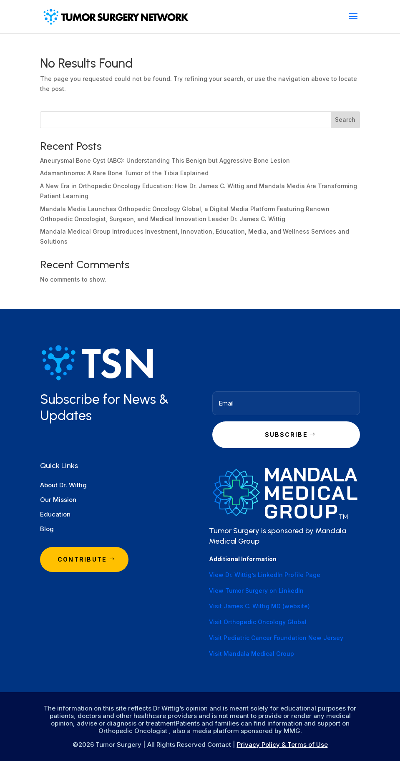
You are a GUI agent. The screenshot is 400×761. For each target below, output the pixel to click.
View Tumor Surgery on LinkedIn (256, 590)
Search (345, 119)
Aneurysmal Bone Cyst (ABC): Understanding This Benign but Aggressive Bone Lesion (165, 160)
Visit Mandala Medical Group (251, 653)
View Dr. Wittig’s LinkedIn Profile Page (264, 574)
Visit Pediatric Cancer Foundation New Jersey (276, 637)
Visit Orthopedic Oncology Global (258, 621)
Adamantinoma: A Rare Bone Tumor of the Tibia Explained (124, 172)
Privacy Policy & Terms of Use (282, 744)
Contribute (82, 559)
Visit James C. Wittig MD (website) (259, 606)
